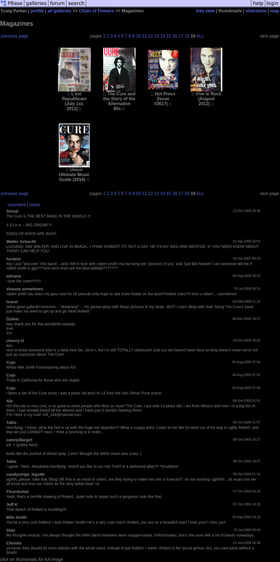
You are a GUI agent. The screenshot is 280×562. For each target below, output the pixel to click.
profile (37, 10)
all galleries (59, 10)
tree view (205, 10)
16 (174, 36)
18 (187, 36)
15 (168, 36)
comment (17, 204)
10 (138, 36)
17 (181, 36)
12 (150, 36)
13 (156, 36)
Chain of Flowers (96, 10)
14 (162, 36)
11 (144, 36)
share (34, 204)
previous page (14, 36)
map (274, 10)
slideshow (255, 10)
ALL (200, 36)
